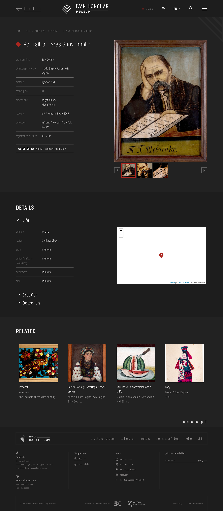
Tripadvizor (124, 475)
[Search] (191, 8)
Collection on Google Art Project (132, 480)
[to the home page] (35, 438)
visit (200, 438)
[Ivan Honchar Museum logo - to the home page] (97, 8)
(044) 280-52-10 (47, 464)
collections (127, 438)
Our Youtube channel (128, 469)
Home (18, 31)
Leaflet (172, 283)
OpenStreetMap (183, 283)
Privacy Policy (177, 504)
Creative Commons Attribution (42, 148)
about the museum (102, 438)
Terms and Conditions (195, 504)
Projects (145, 438)
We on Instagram (126, 464)
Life (26, 220)
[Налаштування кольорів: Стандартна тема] (163, 9)
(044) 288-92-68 (34, 464)
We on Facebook (126, 459)
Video (188, 438)
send (200, 460)
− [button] (121, 235)
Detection (31, 302)
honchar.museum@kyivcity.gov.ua (34, 468)
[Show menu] (204, 8)
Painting (54, 31)
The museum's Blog (167, 438)
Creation (30, 294)
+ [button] (121, 231)
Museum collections (35, 31)
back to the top (193, 421)
